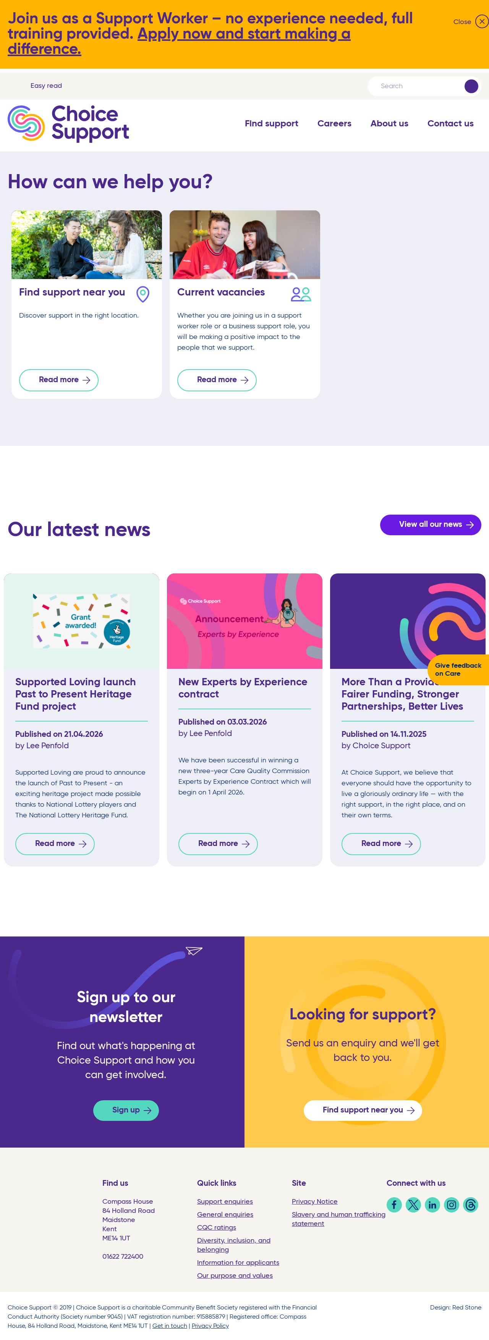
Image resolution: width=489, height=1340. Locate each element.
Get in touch (169, 1324)
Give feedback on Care (458, 669)
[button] (271, 131)
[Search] (422, 86)
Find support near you (363, 1108)
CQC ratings (216, 1225)
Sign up (126, 1108)
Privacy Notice (315, 1199)
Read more (59, 380)
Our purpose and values (235, 1273)
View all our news (430, 524)
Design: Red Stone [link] (455, 1306)
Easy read (46, 85)
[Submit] (471, 86)
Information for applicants (238, 1260)
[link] (394, 1208)
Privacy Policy (210, 1324)
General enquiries (225, 1212)
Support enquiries (225, 1199)
